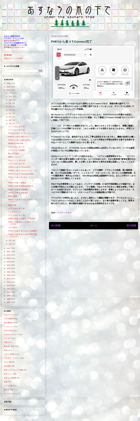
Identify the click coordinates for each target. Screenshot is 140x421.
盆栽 (5, 382)
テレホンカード (14, 212)
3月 (10, 124)
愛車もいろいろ (14, 157)
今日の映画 (8, 319)
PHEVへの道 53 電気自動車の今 (20, 186)
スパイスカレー (10, 394)
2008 (9, 299)
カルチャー (8, 315)
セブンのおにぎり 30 (16, 208)
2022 (9, 252)
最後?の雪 (12, 205)
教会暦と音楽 (9, 346)
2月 (10, 241)
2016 (9, 272)
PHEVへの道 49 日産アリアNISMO (21, 219)
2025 (9, 87)
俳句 (5, 350)
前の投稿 (131, 225)
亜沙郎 (9, 55)
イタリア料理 (9, 354)
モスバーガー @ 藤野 (16, 150)
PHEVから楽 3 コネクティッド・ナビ (23, 171)
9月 (10, 103)
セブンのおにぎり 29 (16, 215)
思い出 (6, 390)
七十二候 (7, 362)
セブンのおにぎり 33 (16, 130)
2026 (9, 83)
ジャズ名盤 (8, 386)
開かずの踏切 (13, 154)
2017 (9, 268)
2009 (9, 296)
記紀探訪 (7, 366)
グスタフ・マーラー (12, 358)
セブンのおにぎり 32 (16, 147)
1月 (10, 244)
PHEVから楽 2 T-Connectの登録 (20, 174)
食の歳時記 (8, 323)
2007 (9, 302)
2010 (9, 292)
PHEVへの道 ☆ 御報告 (17, 183)
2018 (9, 265)
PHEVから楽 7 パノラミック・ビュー (23, 133)
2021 (9, 255)
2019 (9, 262)
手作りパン (8, 374)
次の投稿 (55, 225)
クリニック (8, 327)
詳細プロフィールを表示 (13, 58)
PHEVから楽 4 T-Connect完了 (20, 167)
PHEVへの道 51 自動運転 (18, 193)
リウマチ (7, 338)
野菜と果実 (12, 196)
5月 (10, 117)
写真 (5, 342)
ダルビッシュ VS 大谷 (16, 160)
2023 (9, 248)
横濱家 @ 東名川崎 (15, 143)
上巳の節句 (12, 227)
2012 (9, 285)
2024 (9, 90)
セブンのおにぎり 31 (16, 164)
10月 (11, 100)
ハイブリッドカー (63, 213)
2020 (9, 258)
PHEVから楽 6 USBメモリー (19, 137)
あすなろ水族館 (10, 378)
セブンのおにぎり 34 (16, 127)
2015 (9, 275)
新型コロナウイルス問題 (13, 370)
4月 (10, 120)
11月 (11, 96)
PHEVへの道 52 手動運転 (18, 189)
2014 (9, 279)
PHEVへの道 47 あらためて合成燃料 (22, 231)
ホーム (93, 225)
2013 (9, 282)
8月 (10, 107)
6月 (10, 113)
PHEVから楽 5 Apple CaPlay (19, 140)
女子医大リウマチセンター (14, 47)
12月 (11, 93)
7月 (10, 110)
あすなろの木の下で (12, 41)
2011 (9, 289)
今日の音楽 (8, 331)
